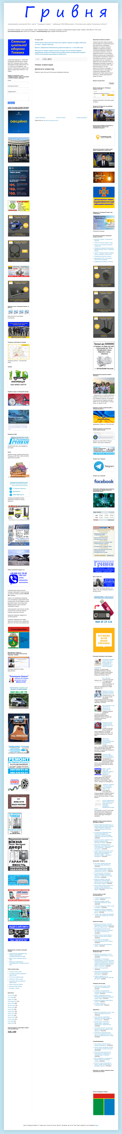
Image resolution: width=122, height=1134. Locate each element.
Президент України (14, 988)
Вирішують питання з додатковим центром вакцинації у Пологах (108, 692)
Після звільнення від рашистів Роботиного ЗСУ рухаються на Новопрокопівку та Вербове (102, 1053)
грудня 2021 (11, 999)
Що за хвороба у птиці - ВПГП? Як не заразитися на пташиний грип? (108, 707)
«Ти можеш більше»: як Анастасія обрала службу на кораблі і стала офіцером (103, 1029)
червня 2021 (11, 1011)
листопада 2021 (12, 1001)
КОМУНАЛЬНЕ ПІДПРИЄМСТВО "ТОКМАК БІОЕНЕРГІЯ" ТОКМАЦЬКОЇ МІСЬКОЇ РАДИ (18, 955)
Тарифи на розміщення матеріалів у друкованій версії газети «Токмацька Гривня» (104, 249)
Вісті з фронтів (106, 678)
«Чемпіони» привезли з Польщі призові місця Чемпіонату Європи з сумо (108, 786)
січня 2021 (10, 1021)
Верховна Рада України (15, 986)
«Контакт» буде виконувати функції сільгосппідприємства (108, 756)
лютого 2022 (11, 995)
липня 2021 (11, 1009)
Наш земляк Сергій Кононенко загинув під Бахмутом (102, 1044)
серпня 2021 (11, 1007)
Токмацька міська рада (15, 971)
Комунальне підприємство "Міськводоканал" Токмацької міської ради (19, 963)
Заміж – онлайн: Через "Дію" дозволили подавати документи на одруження (107, 771)
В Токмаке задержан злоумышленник (99, 1004)
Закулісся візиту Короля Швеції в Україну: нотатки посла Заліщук (103, 935)
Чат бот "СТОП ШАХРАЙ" (101, 968)
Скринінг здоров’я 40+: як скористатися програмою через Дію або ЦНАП (103, 978)
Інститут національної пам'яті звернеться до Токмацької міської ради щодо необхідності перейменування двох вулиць (104, 804)
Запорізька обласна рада (16, 979)
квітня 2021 (11, 1015)
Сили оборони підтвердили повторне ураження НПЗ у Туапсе (103, 940)
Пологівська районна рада (16, 977)
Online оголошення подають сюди (103, 242)
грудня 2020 (11, 1023)
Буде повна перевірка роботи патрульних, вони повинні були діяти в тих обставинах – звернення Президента (104, 847)
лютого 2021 (11, 1019)
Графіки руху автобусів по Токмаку (103, 261)
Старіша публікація (81, 117)
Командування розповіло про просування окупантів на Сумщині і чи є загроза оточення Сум (103, 930)
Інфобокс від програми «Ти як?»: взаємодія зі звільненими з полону (103, 955)
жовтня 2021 (11, 1003)
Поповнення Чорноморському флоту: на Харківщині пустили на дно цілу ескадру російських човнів (103, 1034)
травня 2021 (11, 1013)
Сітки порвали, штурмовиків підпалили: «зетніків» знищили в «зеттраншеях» (103, 1018)
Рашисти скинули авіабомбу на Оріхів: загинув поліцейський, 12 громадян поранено (103, 1064)
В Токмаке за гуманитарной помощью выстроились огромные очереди (103, 992)
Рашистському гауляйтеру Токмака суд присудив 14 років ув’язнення (103, 1048)
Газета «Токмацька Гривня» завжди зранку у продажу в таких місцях (103, 253)
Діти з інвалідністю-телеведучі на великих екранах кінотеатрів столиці (103, 1060)
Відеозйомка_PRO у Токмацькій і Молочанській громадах (103, 259)
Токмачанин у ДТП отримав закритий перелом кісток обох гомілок (107, 725)
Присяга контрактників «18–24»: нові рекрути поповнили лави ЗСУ (104, 1013)
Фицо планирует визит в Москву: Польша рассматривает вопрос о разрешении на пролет (103, 870)
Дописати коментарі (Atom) (51, 120)
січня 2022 (10, 997)
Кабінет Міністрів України (16, 984)
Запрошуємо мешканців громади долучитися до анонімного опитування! (103, 973)
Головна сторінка (60, 117)
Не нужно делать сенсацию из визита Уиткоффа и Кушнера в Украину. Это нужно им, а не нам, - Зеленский (103, 875)
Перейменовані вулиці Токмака (102, 256)
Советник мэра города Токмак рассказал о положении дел (102, 986)
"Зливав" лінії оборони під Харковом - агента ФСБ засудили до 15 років (104, 915)
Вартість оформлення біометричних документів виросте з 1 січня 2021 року (59, 47)
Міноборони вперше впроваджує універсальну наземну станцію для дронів (103, 911)
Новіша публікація (40, 117)
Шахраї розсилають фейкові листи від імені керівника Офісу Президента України (103, 841)
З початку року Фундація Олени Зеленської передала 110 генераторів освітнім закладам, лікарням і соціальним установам (103, 834)
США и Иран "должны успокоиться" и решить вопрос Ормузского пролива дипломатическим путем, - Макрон (103, 887)
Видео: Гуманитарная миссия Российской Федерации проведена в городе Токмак (104, 997)
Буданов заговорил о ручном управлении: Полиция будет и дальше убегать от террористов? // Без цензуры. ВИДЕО (103, 881)
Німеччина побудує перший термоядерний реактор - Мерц (102, 902)
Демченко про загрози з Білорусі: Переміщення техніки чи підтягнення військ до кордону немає (104, 925)
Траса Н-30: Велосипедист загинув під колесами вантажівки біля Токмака (108, 741)
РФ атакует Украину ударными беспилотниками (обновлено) (102, 864)
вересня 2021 (11, 1005)
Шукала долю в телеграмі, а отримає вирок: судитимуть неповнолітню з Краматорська (102, 1023)
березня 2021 (11, 1017)
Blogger (96, 1125)
